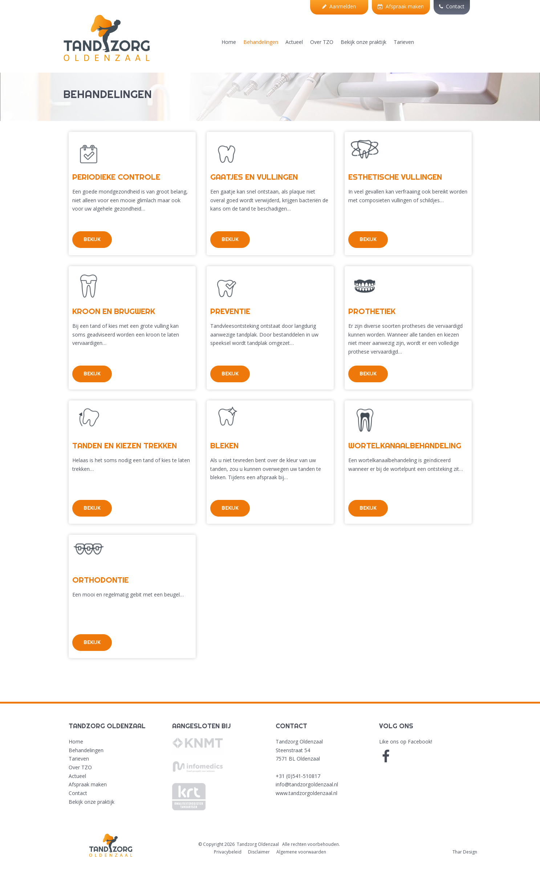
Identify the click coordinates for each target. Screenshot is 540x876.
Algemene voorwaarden (301, 852)
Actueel (294, 41)
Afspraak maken (401, 6)
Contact (451, 6)
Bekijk (92, 239)
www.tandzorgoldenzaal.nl (306, 793)
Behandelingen (260, 41)
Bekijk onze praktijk (363, 41)
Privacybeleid (227, 852)
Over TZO (321, 41)
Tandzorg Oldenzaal (258, 844)
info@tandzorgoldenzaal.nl (307, 784)
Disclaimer (259, 852)
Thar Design (464, 852)
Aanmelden (339, 6)
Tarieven (404, 41)
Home (229, 41)
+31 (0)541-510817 (298, 776)
